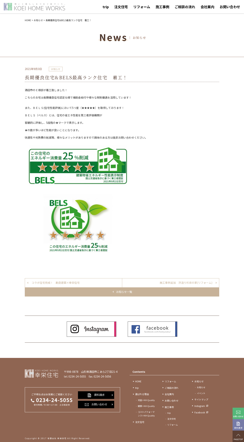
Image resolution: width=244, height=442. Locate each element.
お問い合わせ (230, 6)
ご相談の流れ (185, 6)
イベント (201, 393)
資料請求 (96, 395)
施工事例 (162, 6)
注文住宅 (121, 6)
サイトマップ (201, 399)
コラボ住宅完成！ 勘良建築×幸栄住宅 (56, 282)
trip (106, 6)
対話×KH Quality (146, 400)
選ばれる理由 (142, 394)
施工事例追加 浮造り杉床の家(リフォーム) (186, 282)
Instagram (199, 405)
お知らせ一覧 (124, 292)
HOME (138, 381)
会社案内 (207, 6)
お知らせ (55, 69)
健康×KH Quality (146, 405)
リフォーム (141, 6)
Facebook (199, 412)
